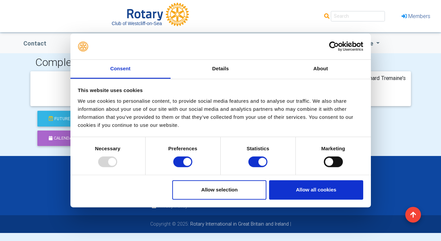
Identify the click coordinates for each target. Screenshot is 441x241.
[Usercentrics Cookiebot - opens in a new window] (334, 47)
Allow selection (219, 189)
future (59, 119)
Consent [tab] (120, 68)
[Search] (358, 16)
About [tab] (320, 68)
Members (416, 16)
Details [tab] (220, 68)
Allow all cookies (316, 189)
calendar (62, 138)
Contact (34, 43)
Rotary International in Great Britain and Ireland (239, 224)
